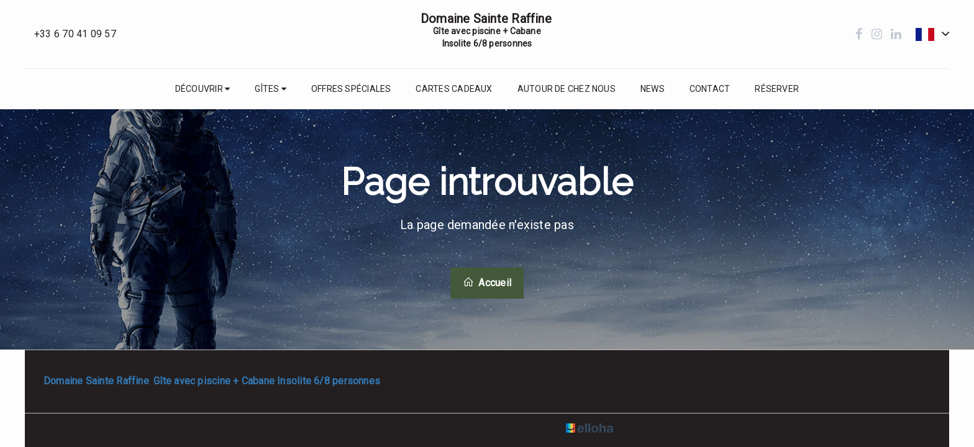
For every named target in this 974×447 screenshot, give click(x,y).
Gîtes (270, 89)
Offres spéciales (351, 89)
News (652, 89)
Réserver (777, 89)
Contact (710, 89)
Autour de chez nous (566, 89)
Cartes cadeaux (454, 89)
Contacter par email (712, 388)
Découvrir (202, 89)
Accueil (487, 282)
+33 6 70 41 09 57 (708, 374)
